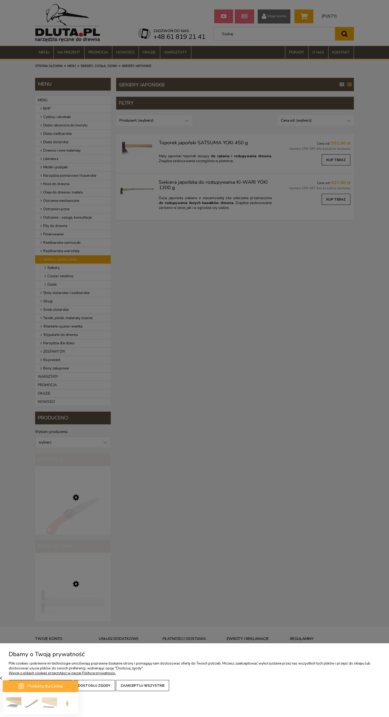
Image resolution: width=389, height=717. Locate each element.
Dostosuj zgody (94, 685)
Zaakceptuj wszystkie (142, 685)
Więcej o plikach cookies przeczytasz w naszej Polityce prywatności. (62, 673)
